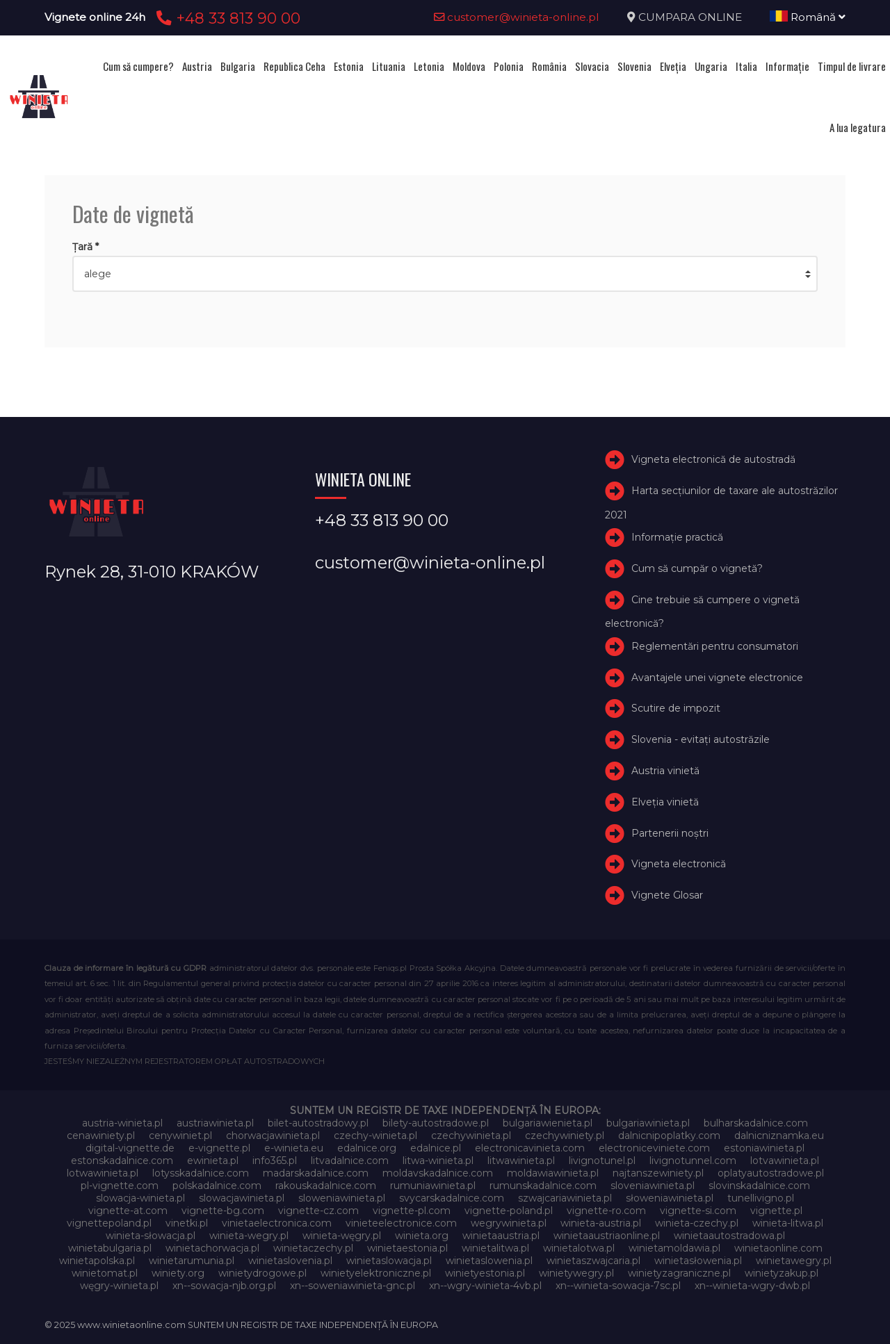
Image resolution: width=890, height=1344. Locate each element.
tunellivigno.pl (760, 1198)
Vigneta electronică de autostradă (713, 459)
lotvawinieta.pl (784, 1160)
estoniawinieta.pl (764, 1148)
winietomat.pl (105, 1273)
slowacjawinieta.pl (241, 1198)
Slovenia (634, 66)
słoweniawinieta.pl (669, 1198)
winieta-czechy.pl (696, 1223)
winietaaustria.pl (501, 1235)
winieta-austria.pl (600, 1223)
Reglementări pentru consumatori (714, 646)
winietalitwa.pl (495, 1248)
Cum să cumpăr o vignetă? (697, 568)
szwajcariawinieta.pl (565, 1198)
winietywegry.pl (576, 1273)
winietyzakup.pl (781, 1273)
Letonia (429, 66)
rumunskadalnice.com (543, 1185)
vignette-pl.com (412, 1210)
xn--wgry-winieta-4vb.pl (485, 1285)
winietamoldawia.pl (674, 1248)
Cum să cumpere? (138, 66)
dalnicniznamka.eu (779, 1135)
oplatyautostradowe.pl (771, 1173)
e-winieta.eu (293, 1148)
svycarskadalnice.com (451, 1198)
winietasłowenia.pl (698, 1260)
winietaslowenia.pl (489, 1260)
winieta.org (421, 1235)
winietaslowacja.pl (389, 1260)
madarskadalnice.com (316, 1173)
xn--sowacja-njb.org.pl (224, 1285)
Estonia (349, 66)
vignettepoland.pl (109, 1223)
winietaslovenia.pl (290, 1260)
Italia (746, 66)
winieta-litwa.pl (787, 1223)
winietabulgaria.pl (110, 1248)
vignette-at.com (128, 1210)
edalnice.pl (435, 1148)
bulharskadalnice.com (756, 1123)
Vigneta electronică (678, 864)
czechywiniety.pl (564, 1135)
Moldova (469, 66)
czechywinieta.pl (471, 1135)
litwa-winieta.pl (438, 1160)
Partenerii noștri (670, 833)
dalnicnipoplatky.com (669, 1135)
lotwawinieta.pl (102, 1173)
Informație (787, 66)
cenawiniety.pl (101, 1135)
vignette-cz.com (318, 1210)
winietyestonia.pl (485, 1273)
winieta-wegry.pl (249, 1235)
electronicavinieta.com (530, 1148)
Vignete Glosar (667, 895)
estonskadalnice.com (122, 1160)
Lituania (388, 66)
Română (808, 17)
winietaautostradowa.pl (729, 1235)
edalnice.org (366, 1148)
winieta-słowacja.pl (150, 1235)
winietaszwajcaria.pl (593, 1260)
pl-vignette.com (120, 1185)
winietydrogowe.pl (262, 1273)
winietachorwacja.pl (212, 1248)
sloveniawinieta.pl (652, 1185)
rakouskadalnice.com (325, 1185)
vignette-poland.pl (508, 1210)
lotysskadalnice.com (200, 1173)
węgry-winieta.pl (119, 1285)
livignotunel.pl (602, 1160)
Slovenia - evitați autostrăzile (700, 739)
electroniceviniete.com (654, 1148)
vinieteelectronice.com (401, 1223)
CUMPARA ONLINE (690, 17)
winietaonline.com (778, 1248)
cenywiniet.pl (180, 1135)
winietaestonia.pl (407, 1248)
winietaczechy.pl (313, 1248)
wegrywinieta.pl (509, 1223)
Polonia (509, 66)
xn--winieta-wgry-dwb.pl (752, 1285)
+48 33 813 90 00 (226, 18)
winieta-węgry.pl (341, 1235)
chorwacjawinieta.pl (273, 1135)
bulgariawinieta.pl (648, 1123)
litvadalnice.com (350, 1160)
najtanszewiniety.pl (658, 1173)
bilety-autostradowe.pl (435, 1123)
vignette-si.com (698, 1210)
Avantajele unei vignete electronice (717, 677)
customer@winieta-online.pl (516, 17)
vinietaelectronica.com (277, 1223)
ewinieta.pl (212, 1160)
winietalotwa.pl (579, 1248)
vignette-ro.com (606, 1210)
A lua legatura (858, 127)
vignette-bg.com (222, 1210)
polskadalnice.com (216, 1185)
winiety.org (178, 1273)
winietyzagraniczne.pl (679, 1273)
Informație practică (677, 537)
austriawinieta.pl (215, 1123)
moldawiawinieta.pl (553, 1173)
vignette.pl (776, 1210)
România (549, 66)
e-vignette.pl (219, 1148)
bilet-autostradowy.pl (318, 1123)
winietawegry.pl (794, 1260)
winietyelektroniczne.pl (376, 1273)
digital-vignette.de (130, 1148)
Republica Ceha (294, 66)
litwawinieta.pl (521, 1160)
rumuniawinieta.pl (433, 1185)
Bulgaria (237, 66)
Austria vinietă (665, 770)
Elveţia (673, 66)
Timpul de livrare (852, 66)
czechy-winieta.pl (375, 1135)
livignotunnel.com (692, 1160)
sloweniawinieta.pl (341, 1198)
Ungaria (711, 66)
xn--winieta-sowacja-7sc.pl (618, 1285)
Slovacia (592, 66)
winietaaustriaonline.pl (606, 1235)
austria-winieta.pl (122, 1123)
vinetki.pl (186, 1223)
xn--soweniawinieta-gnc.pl (352, 1285)
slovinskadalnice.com (759, 1185)
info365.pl (274, 1160)
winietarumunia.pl (191, 1260)
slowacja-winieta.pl (140, 1198)
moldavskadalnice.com (437, 1173)
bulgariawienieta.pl (547, 1123)
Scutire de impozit (675, 708)
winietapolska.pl (97, 1260)
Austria (197, 66)
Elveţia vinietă (665, 802)
